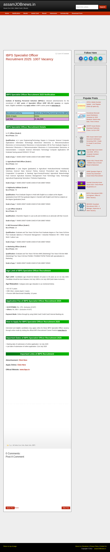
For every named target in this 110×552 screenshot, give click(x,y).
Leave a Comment (63, 53)
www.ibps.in (25, 369)
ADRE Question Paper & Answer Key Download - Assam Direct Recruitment (94, 174)
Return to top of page (10, 546)
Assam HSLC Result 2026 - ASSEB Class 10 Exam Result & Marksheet (94, 163)
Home (17, 508)
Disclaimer (85, 546)
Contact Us (103, 546)
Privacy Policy (94, 546)
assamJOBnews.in (19, 4)
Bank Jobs (28, 445)
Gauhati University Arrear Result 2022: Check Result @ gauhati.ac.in (94, 185)
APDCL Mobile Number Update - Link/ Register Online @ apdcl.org (93, 104)
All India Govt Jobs (18, 445)
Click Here (23, 360)
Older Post (66, 508)
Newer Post (10, 508)
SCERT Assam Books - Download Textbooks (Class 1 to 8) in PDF (93, 128)
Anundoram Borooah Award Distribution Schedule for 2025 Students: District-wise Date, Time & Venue (93, 117)
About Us (78, 546)
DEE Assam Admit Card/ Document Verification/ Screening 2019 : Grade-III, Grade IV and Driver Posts (94, 141)
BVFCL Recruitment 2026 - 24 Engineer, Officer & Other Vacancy (94, 195)
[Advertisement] (56, 32)
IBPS (33, 445)
